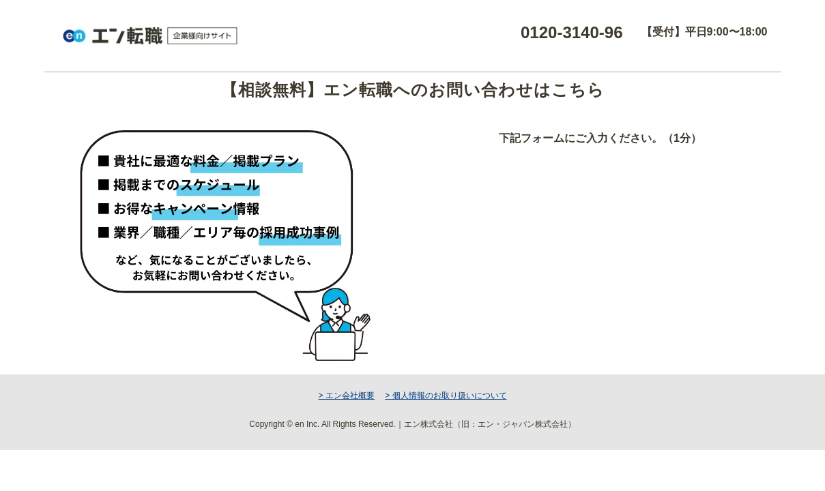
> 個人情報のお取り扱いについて (445, 395)
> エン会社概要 (346, 395)
